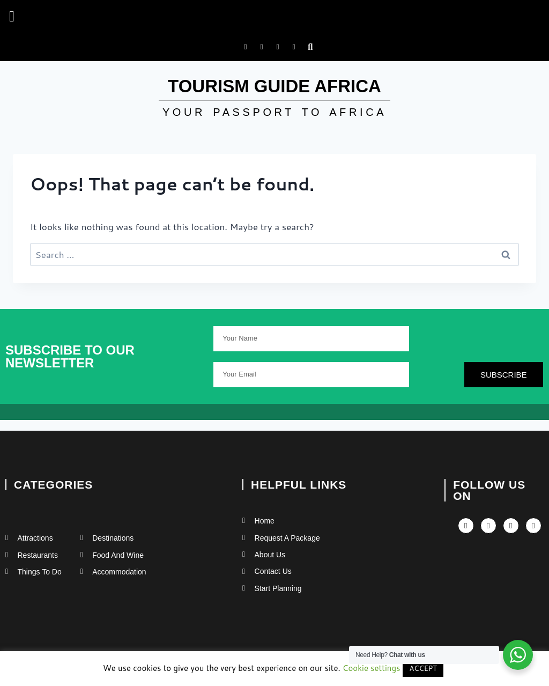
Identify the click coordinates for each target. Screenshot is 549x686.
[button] (11, 16)
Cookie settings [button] (371, 668)
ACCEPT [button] (423, 668)
